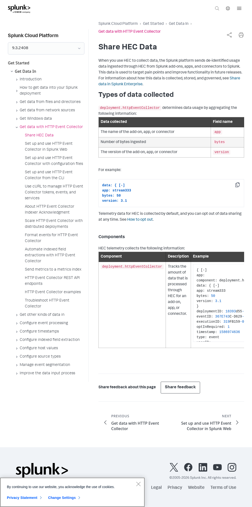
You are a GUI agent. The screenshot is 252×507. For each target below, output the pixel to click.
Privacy (175, 488)
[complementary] (229, 35)
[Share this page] (229, 35)
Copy (241, 186)
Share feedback (180, 387)
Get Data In (179, 24)
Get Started (153, 24)
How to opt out (140, 220)
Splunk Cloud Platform (118, 24)
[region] (72, 492)
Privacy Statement (22, 498)
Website (196, 488)
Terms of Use (223, 488)
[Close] (138, 483)
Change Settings (62, 498)
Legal (156, 488)
